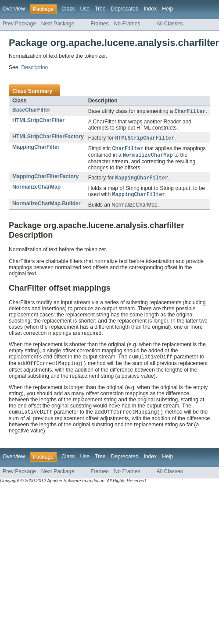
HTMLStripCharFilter (38, 121)
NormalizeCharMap (36, 189)
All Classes (170, 24)
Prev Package (19, 24)
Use (85, 9)
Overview (14, 9)
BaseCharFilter (31, 110)
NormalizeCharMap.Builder (46, 206)
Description (34, 67)
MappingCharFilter (35, 148)
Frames (99, 24)
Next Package (58, 24)
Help (167, 9)
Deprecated (125, 9)
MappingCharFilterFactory (45, 178)
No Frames (127, 24)
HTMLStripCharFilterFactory (48, 137)
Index (150, 9)
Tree (100, 9)
